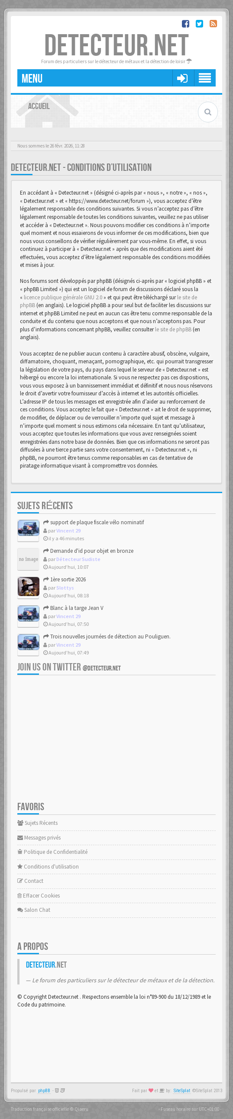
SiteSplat (182, 1090)
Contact (30, 881)
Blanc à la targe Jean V (73, 608)
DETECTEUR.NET (116, 46)
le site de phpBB (173, 329)
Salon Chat (33, 910)
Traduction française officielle (40, 1109)
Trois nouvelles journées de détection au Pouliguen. (107, 636)
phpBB (44, 1090)
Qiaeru (81, 1109)
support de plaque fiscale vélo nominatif (93, 522)
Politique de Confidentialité (52, 852)
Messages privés (39, 837)
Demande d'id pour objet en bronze (88, 551)
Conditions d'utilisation (48, 866)
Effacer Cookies (38, 895)
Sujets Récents (37, 823)
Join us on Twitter (69, 667)
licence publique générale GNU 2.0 (63, 297)
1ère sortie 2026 (64, 579)
